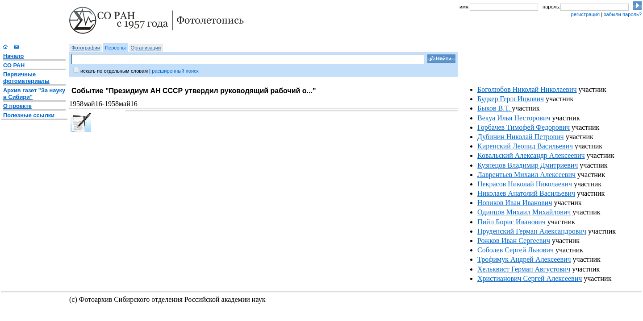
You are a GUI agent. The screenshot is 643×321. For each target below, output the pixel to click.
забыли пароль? (623, 14)
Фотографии (85, 47)
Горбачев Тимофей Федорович (523, 127)
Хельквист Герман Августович (523, 269)
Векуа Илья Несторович (514, 118)
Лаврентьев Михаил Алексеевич (526, 174)
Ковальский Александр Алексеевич (531, 155)
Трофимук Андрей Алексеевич (524, 259)
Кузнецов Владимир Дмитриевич (527, 165)
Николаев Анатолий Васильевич (526, 193)
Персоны (115, 47)
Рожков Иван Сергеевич (513, 240)
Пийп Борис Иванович (511, 222)
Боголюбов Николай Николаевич (527, 89)
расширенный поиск (175, 71)
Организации (146, 47)
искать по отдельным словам (114, 71)
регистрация (585, 14)
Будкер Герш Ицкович (510, 99)
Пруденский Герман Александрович (531, 231)
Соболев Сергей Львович (515, 250)
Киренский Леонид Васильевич (525, 146)
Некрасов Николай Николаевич (524, 184)
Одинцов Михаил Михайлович (524, 212)
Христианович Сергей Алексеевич (529, 278)
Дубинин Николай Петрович (520, 136)
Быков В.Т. (494, 108)
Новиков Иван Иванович (514, 202)
